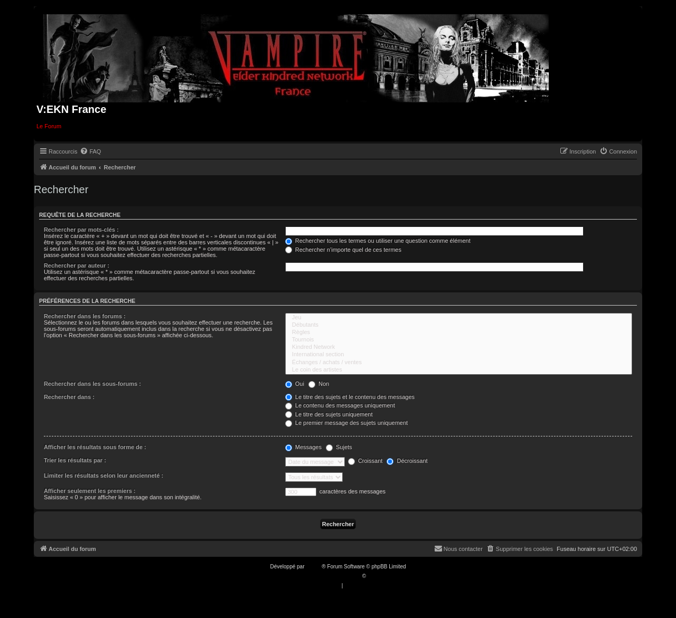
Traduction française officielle (327, 576)
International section (458, 354)
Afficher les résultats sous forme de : (95, 447)
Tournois (458, 340)
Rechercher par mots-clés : (81, 229)
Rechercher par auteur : (76, 265)
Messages (303, 447)
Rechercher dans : (69, 397)
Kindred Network (458, 347)
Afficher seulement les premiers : (90, 491)
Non (318, 384)
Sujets (339, 447)
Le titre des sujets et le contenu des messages (350, 397)
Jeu (458, 317)
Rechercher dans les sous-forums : (92, 384)
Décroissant (407, 461)
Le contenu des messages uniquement (340, 405)
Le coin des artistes (458, 370)
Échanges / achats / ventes (458, 362)
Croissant (365, 461)
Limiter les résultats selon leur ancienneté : (103, 475)
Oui (294, 384)
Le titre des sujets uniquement (329, 414)
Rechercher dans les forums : (85, 316)
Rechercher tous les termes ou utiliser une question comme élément (378, 240)
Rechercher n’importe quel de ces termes (343, 249)
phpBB (314, 566)
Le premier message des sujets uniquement (346, 423)
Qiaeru (375, 576)
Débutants (458, 325)
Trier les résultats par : (75, 460)
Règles (458, 332)
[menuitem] (90, 151)
